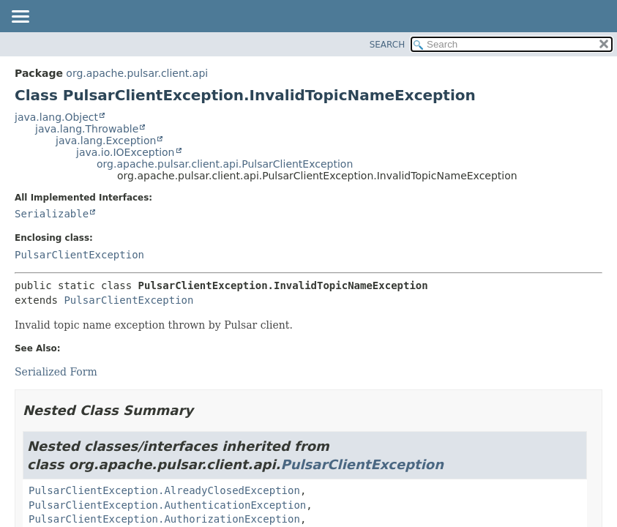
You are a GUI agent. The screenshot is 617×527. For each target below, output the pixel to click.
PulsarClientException (79, 255)
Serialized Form (56, 372)
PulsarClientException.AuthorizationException (164, 519)
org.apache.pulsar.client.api (137, 73)
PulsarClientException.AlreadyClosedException (164, 490)
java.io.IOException (125, 152)
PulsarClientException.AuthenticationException (167, 505)
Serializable (52, 214)
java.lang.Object (56, 117)
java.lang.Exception (106, 140)
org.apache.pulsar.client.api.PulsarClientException (225, 164)
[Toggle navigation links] (19, 17)
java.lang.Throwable (86, 129)
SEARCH (387, 45)
